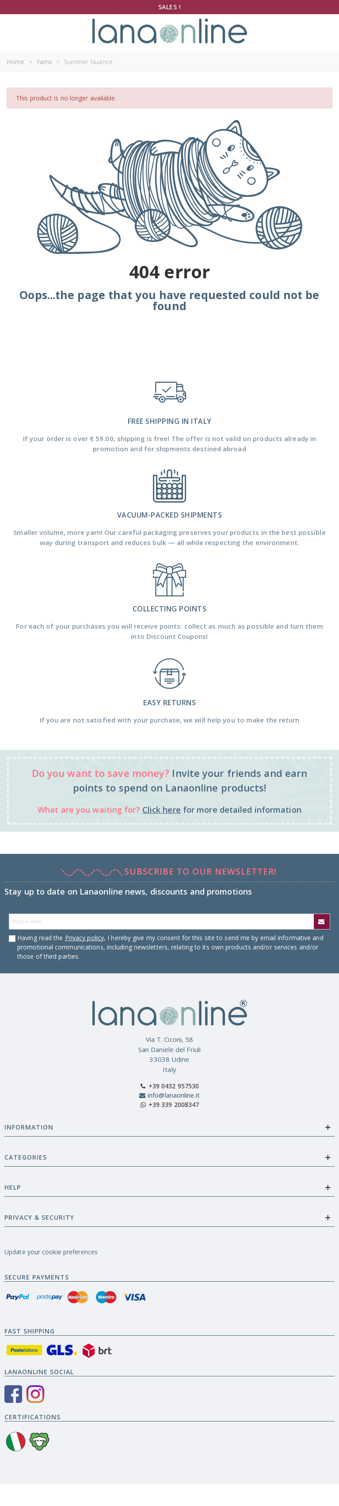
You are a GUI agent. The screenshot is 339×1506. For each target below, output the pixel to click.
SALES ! (169, 7)
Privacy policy (84, 938)
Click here (161, 809)
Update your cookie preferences (51, 1252)
